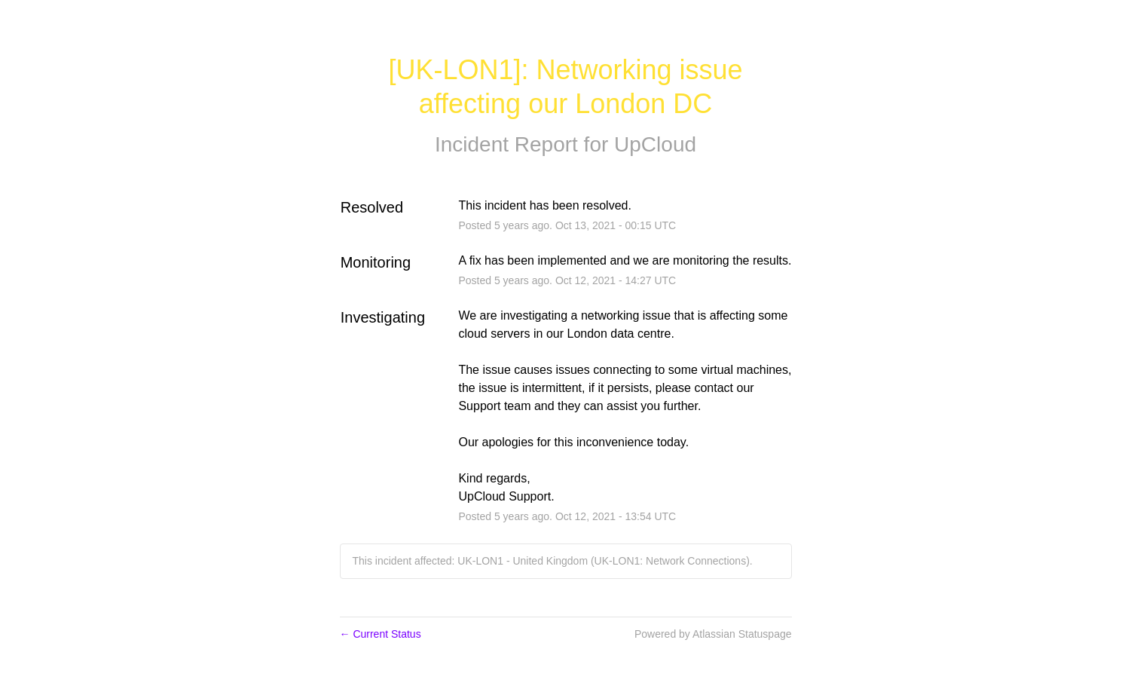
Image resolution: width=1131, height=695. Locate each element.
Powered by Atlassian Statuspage (713, 634)
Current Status (380, 634)
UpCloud (655, 144)
